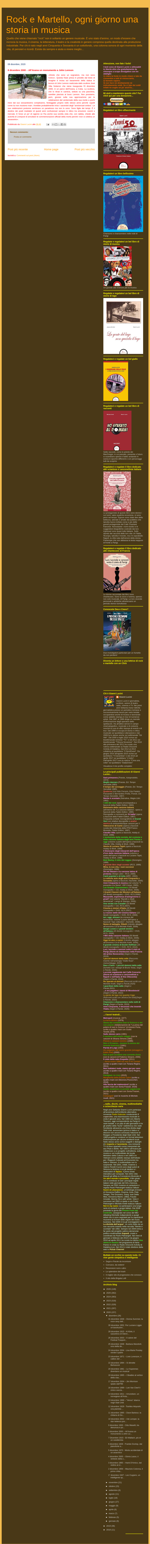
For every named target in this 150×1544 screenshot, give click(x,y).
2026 (108, 1289)
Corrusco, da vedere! (115, 1265)
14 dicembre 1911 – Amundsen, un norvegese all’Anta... (123, 1395)
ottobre (112, 1486)
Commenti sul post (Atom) (28, 155)
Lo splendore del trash (116, 1271)
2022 (108, 1304)
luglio (111, 1498)
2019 (108, 1526)
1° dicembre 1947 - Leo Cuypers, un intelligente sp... (124, 1476)
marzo (112, 1513)
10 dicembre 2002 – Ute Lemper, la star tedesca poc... (123, 1420)
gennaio (112, 1521)
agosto (112, 1494)
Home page (51, 149)
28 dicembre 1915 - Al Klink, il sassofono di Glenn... (121, 1332)
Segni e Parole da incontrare (118, 1261)
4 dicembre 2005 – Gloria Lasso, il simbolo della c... (123, 1457)
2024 (108, 1297)
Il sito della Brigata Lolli (116, 1278)
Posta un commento (23, 137)
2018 (108, 1530)
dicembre (113, 1315)
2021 (108, 1308)
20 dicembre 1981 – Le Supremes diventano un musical (123, 1370)
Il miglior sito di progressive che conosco (123, 1275)
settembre (113, 1490)
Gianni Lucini (125, 697)
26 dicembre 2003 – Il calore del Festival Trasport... (122, 1339)
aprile (111, 1509)
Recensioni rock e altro (116, 1268)
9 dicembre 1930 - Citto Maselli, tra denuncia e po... (123, 1426)
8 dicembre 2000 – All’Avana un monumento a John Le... (122, 1432)
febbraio (113, 1517)
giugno (112, 1502)
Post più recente (18, 149)
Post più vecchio (85, 149)
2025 (108, 1293)
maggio (112, 1505)
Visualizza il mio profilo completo (117, 766)
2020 (108, 1312)
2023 (108, 1301)
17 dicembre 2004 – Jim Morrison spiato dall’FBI (123, 1382)
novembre (113, 1482)
